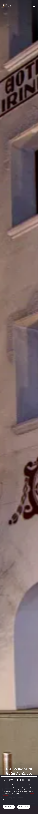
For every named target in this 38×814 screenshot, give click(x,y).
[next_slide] (35, 334)
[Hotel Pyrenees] (8, 5)
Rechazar (23, 806)
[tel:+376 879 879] (29, 6)
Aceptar (8, 806)
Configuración (11, 801)
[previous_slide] (2, 334)
